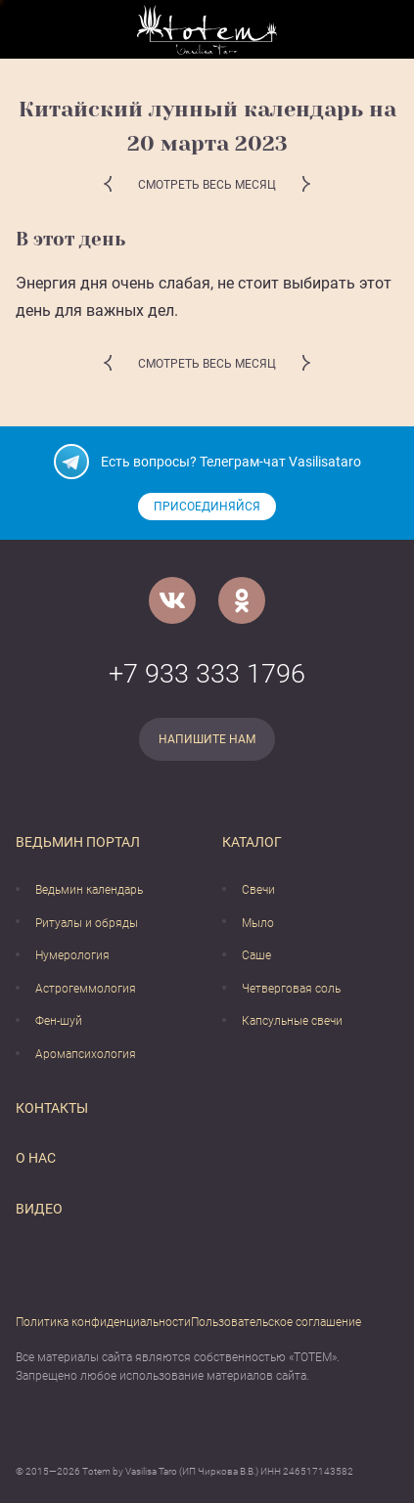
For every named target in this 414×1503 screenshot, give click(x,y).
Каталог (252, 842)
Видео (39, 1208)
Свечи (258, 890)
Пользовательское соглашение (276, 1322)
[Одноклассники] (241, 600)
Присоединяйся (207, 506)
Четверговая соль (291, 988)
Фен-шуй (58, 1021)
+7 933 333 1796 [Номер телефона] (207, 673)
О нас (36, 1158)
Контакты (52, 1108)
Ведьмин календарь (89, 890)
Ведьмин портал (78, 842)
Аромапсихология (85, 1054)
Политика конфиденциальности (103, 1322)
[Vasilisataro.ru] (207, 30)
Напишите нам (207, 739)
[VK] (172, 600)
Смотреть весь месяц (207, 185)
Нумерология (72, 955)
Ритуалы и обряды (86, 923)
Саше (256, 955)
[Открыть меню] (30, 30)
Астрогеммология (85, 988)
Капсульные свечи (292, 1021)
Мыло (258, 923)
